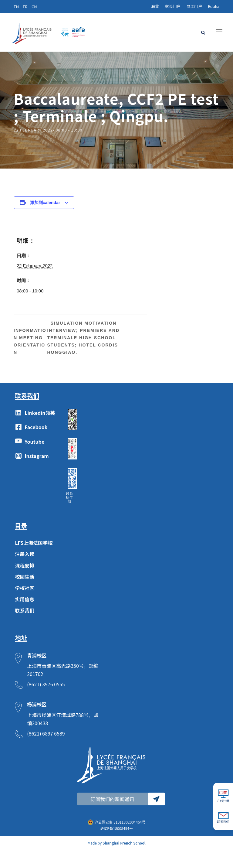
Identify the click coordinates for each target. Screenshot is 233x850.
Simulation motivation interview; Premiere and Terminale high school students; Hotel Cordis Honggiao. (83, 338)
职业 (155, 6)
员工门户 (194, 6)
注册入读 (24, 554)
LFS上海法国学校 (33, 542)
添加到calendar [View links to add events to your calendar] (45, 202)
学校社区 (24, 588)
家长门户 (173, 6)
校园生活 (24, 576)
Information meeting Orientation (30, 341)
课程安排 (24, 565)
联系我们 (24, 610)
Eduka (213, 6)
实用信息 (24, 599)
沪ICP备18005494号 (116, 828)
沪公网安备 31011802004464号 (120, 821)
